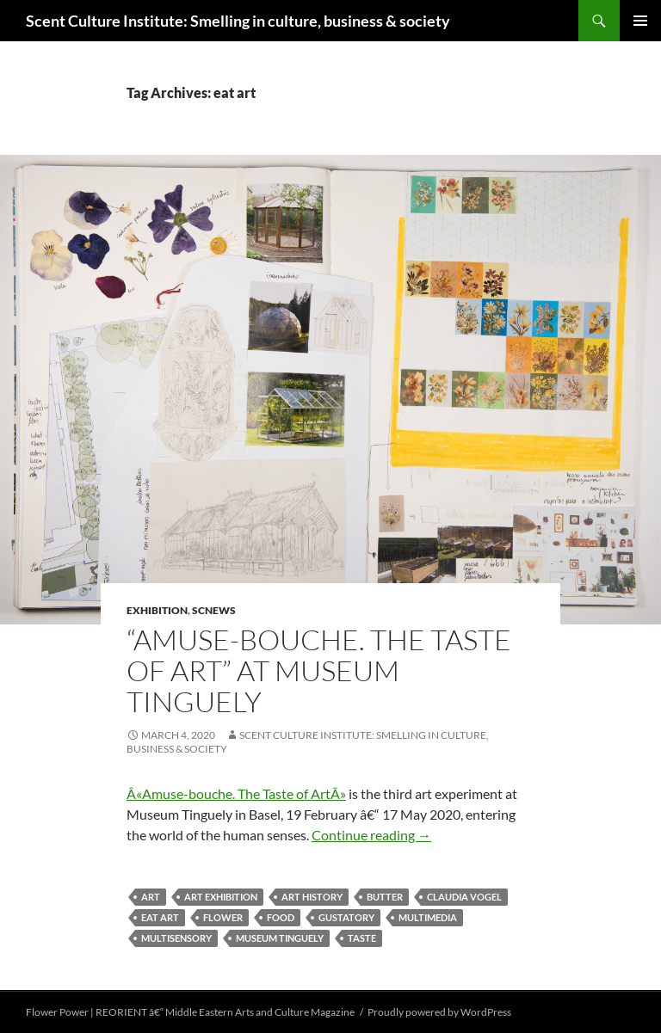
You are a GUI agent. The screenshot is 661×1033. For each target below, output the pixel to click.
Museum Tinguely (280, 938)
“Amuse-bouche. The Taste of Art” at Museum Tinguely (319, 670)
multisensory (176, 938)
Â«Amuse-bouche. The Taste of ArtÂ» (236, 793)
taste (362, 938)
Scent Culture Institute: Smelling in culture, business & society (238, 20)
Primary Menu (640, 20)
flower (223, 917)
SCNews (214, 610)
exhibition (157, 610)
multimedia (427, 917)
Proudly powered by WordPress (439, 1011)
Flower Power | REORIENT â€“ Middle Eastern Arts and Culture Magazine (190, 1011)
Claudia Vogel (464, 896)
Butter (385, 896)
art (150, 896)
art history (312, 896)
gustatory (346, 917)
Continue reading (371, 835)
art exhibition (220, 896)
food (280, 917)
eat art (160, 917)
